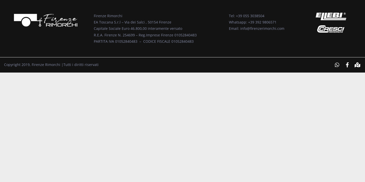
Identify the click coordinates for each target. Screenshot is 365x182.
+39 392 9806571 (262, 22)
